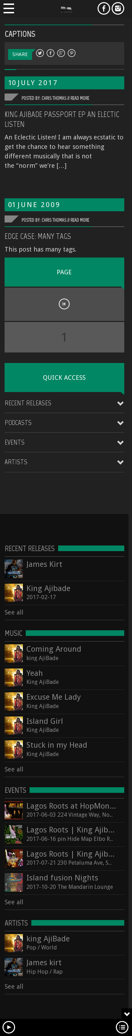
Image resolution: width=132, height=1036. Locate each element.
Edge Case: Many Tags (38, 236)
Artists (16, 462)
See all (14, 612)
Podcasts (18, 422)
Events (15, 442)
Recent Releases (28, 403)
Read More (79, 98)
